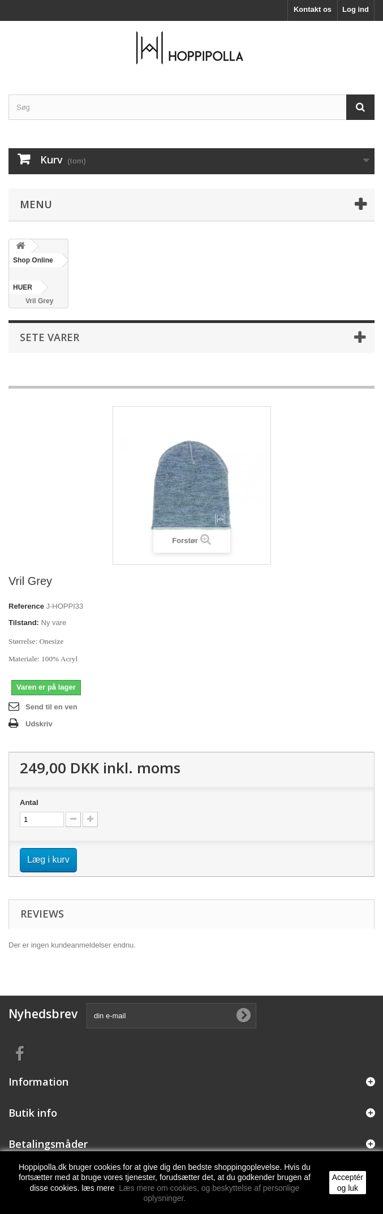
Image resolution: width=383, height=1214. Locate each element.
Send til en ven (51, 707)
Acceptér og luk (347, 1182)
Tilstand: (23, 622)
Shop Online (33, 260)
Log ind (355, 9)
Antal (29, 802)
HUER (22, 287)
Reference (26, 606)
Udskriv (39, 724)
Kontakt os (313, 9)
